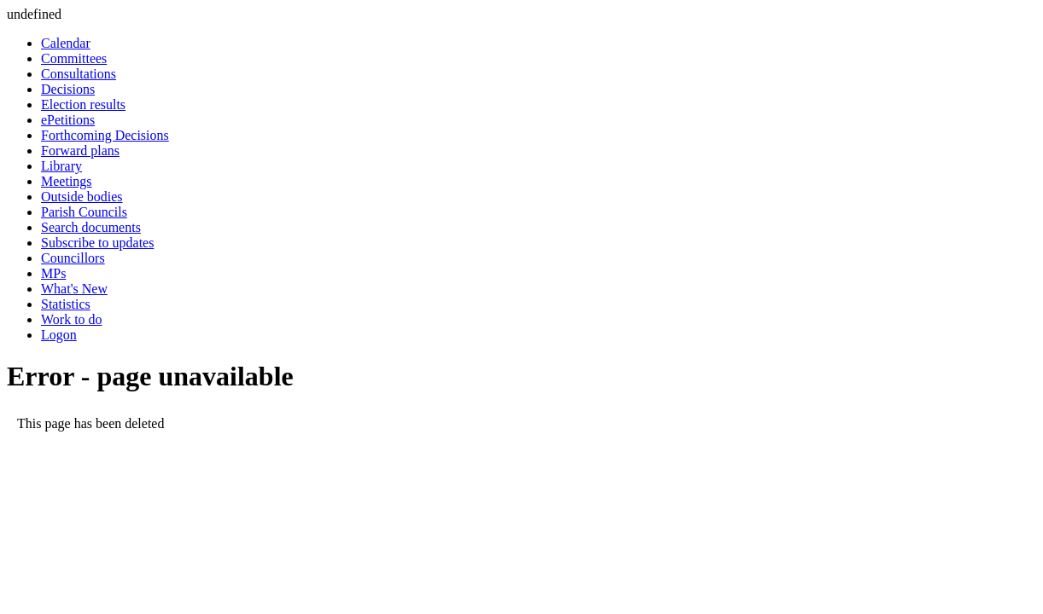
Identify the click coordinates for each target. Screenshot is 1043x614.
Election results (83, 104)
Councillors (73, 258)
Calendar (65, 43)
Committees (74, 58)
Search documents (91, 227)
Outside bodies (82, 196)
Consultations (78, 74)
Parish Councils (84, 212)
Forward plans (80, 150)
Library (61, 166)
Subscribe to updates (97, 242)
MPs (53, 273)
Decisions (68, 89)
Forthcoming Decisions (105, 135)
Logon (59, 334)
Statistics (65, 304)
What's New (74, 288)
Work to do (71, 319)
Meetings (66, 181)
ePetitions (68, 120)
